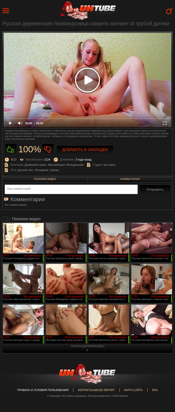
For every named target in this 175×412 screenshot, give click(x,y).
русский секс (25, 170)
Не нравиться (48, 149)
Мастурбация (56, 164)
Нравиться (11, 149)
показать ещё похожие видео (87, 346)
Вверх (164, 388)
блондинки (41, 170)
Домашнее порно (35, 164)
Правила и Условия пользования (43, 390)
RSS (155, 390)
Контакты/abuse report (96, 390)
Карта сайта (133, 390)
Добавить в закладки (85, 150)
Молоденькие (74, 164)
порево (54, 170)
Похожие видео (45, 179)
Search (169, 11)
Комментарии (130, 179)
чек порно (109, 164)
